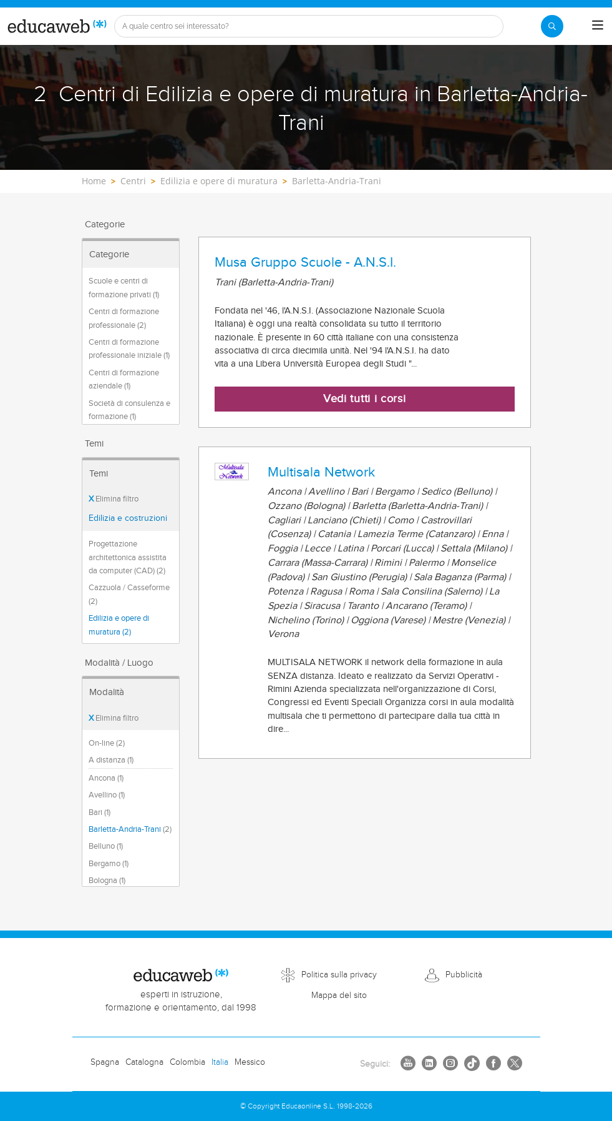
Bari (99, 812)
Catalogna (144, 1062)
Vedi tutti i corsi (364, 398)
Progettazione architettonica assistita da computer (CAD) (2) (128, 557)
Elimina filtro (113, 499)
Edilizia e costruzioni (128, 518)
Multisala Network (321, 472)
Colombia (187, 1062)
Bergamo (109, 864)
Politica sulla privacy (339, 975)
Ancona (106, 778)
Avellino (107, 795)
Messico (250, 1062)
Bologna (107, 881)
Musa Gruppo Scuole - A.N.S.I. (305, 262)
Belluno (106, 846)
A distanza (111, 760)
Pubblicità (463, 975)
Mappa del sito (339, 995)
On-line (107, 743)
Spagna (104, 1062)
